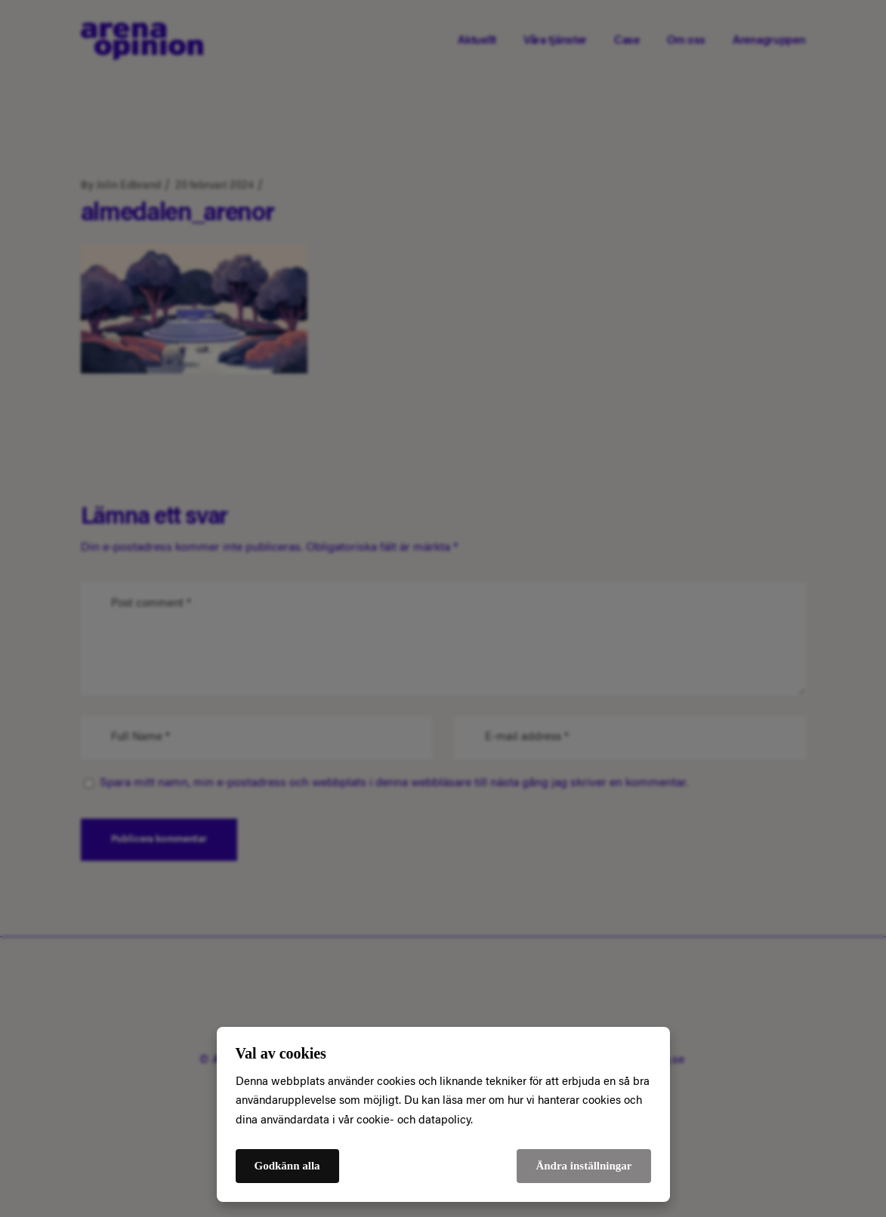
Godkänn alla (287, 1166)
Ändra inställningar (583, 1166)
